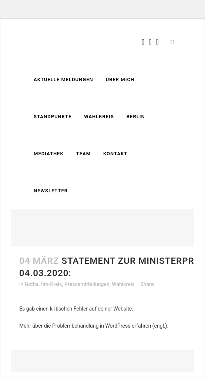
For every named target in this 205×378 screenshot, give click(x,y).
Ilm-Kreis (51, 284)
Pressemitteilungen (87, 284)
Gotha (31, 284)
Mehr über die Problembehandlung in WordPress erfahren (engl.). (93, 326)
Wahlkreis (123, 284)
